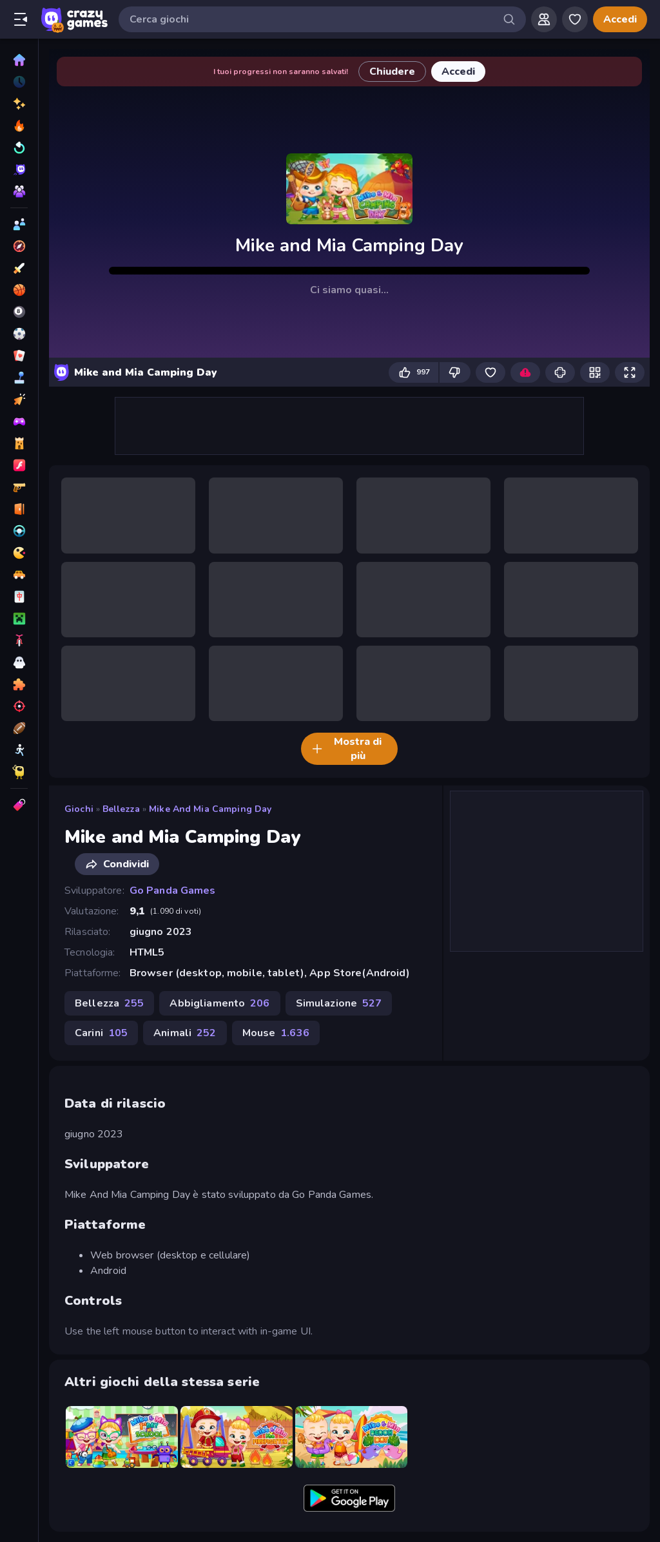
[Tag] (19, 805)
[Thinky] (19, 772)
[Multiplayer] (19, 191)
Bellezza (121, 809)
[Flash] (19, 465)
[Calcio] (19, 334)
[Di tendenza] (19, 126)
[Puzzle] (19, 684)
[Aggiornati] (19, 148)
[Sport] (19, 728)
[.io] (19, 553)
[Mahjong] (19, 597)
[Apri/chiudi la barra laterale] (20, 19)
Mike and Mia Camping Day (210, 809)
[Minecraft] (19, 619)
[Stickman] (19, 750)
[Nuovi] (19, 104)
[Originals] (19, 169)
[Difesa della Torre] (19, 443)
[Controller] (19, 421)
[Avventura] (19, 246)
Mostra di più (346, 749)
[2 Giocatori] (19, 224)
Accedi (620, 19)
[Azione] (19, 268)
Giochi (78, 809)
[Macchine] (19, 575)
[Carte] (19, 356)
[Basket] (19, 290)
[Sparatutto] (19, 706)
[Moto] (19, 640)
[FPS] (19, 487)
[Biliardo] (19, 312)
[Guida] (19, 531)
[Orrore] (19, 662)
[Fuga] (19, 509)
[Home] (19, 60)
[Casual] (19, 378)
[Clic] (19, 399)
